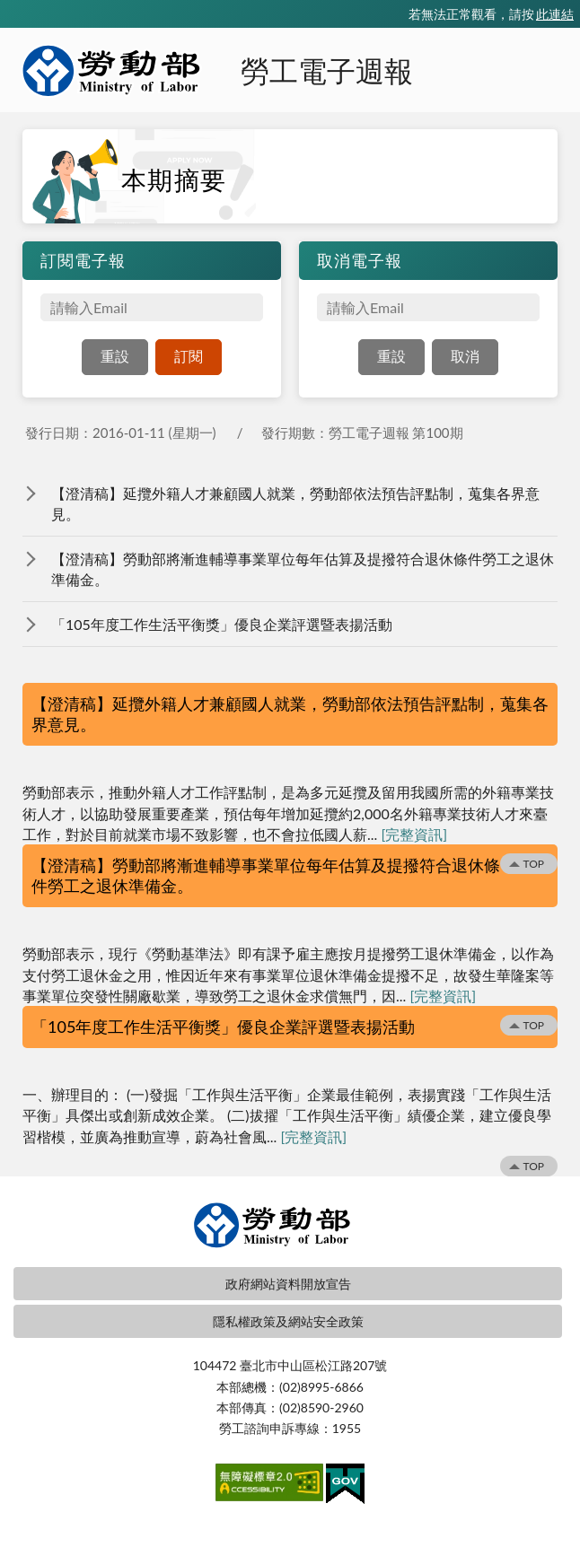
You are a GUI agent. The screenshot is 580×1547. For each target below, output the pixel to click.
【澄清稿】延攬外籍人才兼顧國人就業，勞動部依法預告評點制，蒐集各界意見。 (295, 503)
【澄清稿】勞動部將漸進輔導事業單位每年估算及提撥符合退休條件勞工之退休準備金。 (302, 569)
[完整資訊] (414, 834)
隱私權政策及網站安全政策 (288, 1321)
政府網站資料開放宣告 (288, 1283)
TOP (533, 863)
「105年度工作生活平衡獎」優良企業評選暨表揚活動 (221, 624)
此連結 (555, 14)
